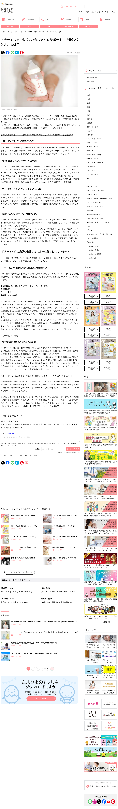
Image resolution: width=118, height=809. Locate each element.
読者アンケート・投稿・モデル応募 (99, 198)
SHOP (64, 7)
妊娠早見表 (8, 19)
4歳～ (89, 111)
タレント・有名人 (93, 174)
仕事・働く (91, 151)
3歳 (88, 107)
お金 (88, 226)
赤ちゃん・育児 (102, 12)
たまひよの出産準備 (94, 254)
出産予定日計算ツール (95, 206)
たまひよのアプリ (93, 246)
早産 (73, 166)
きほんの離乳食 (92, 238)
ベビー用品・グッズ (94, 139)
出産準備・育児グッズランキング (99, 222)
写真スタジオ (88, 26)
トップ (3, 32)
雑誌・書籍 (10, 26)
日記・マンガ (92, 170)
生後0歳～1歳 (92, 77)
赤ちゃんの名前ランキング (96, 218)
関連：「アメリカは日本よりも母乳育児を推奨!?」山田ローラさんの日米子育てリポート (37, 376)
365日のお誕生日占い (94, 202)
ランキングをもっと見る (19, 572)
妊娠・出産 (90, 12)
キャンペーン (69, 26)
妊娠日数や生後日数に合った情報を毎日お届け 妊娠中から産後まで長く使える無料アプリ (41, 693)
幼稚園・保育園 (92, 147)
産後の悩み (91, 131)
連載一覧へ (107, 622)
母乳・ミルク (13, 455)
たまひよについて (93, 186)
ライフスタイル (92, 158)
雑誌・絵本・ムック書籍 (95, 190)
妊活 (113, 12)
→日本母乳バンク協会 (10, 336)
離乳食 (84, 19)
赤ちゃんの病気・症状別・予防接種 (99, 234)
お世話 (89, 123)
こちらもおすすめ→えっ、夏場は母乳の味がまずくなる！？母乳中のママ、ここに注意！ (37, 135)
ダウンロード (41, 699)
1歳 (26, 455)
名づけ (45, 19)
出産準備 (66, 19)
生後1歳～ (90, 81)
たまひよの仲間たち (94, 250)
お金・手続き (28, 19)
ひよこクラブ (33, 455)
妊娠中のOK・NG (93, 214)
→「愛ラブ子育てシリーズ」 (12, 416)
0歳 (21, 455)
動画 (88, 178)
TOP (80, 12)
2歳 (88, 103)
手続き (89, 230)
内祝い (74, 7)
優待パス (105, 19)
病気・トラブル (92, 127)
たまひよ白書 (92, 258)
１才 (19, 320)
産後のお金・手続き (94, 154)
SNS (49, 26)
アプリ (30, 26)
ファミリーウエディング (95, 162)
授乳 (26, 304)
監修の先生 (91, 242)
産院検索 (90, 210)
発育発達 (90, 135)
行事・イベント (92, 143)
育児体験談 (91, 166)
